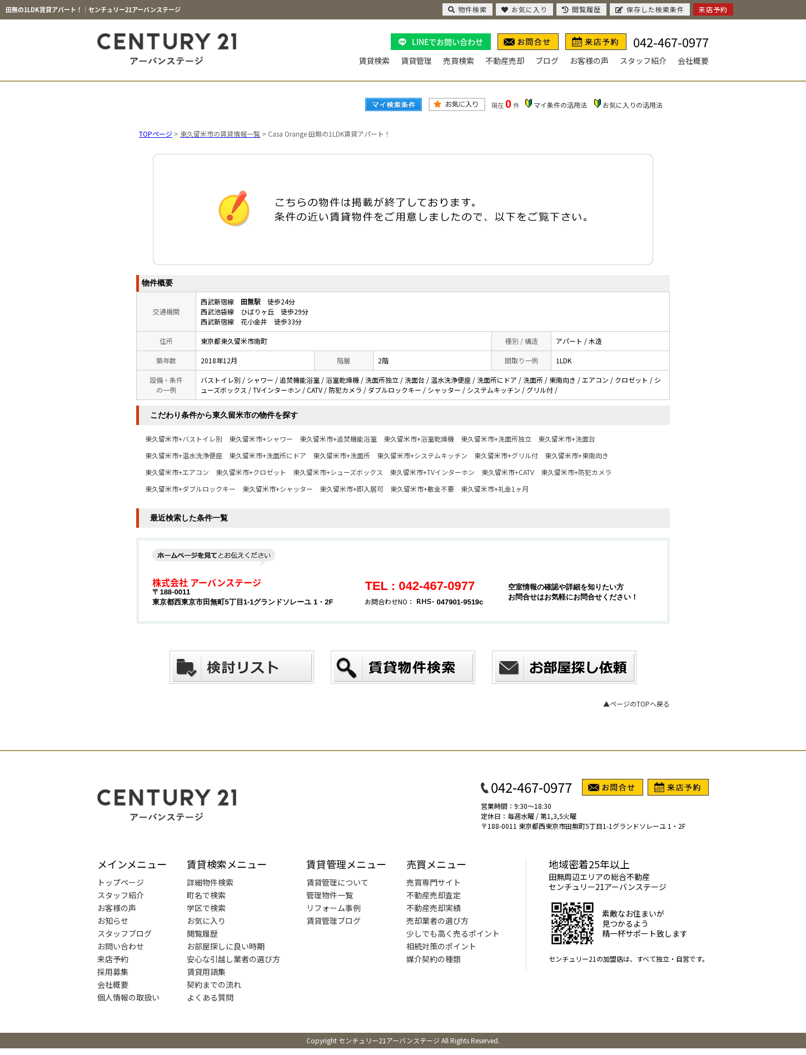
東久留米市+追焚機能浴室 (338, 438)
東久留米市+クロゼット (251, 472)
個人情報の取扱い (128, 997)
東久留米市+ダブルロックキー (190, 488)
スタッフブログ (124, 933)
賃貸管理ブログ (333, 920)
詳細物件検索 (210, 882)
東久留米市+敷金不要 (422, 488)
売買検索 (458, 60)
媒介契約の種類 (433, 958)
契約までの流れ (214, 984)
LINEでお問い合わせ (447, 41)
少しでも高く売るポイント (453, 933)
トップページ (120, 882)
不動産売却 (504, 60)
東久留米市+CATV (507, 472)
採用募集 (112, 971)
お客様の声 (589, 60)
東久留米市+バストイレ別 (183, 438)
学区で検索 (206, 907)
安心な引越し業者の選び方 (233, 958)
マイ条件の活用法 (560, 104)
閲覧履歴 (202, 933)
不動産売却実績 (433, 907)
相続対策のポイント (441, 946)
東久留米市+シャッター (277, 488)
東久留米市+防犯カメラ (576, 472)
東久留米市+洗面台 (566, 438)
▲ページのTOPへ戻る (636, 703)
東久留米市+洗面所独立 (496, 438)
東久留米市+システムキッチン (422, 455)
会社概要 (693, 60)
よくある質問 (210, 997)
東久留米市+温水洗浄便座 (183, 455)
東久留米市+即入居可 (352, 488)
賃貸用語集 (206, 971)
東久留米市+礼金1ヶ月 (495, 488)
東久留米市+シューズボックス (338, 472)
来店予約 (112, 958)
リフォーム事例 (333, 907)
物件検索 (467, 9)
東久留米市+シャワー (261, 438)
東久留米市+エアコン (177, 472)
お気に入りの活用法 (633, 104)
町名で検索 (206, 895)
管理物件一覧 (329, 895)
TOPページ (155, 133)
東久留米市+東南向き (577, 455)
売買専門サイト (433, 882)
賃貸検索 (374, 60)
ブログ (547, 60)
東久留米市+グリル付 (506, 455)
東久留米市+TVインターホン (432, 472)
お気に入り (206, 920)
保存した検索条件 (649, 9)
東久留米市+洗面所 (341, 455)
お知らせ (112, 920)
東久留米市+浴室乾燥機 (419, 438)
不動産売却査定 (433, 895)
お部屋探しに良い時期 (226, 946)
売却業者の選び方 (437, 920)
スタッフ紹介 (643, 60)
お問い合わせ (120, 946)
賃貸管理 (416, 60)
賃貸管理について (337, 882)
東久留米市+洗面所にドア (267, 455)
